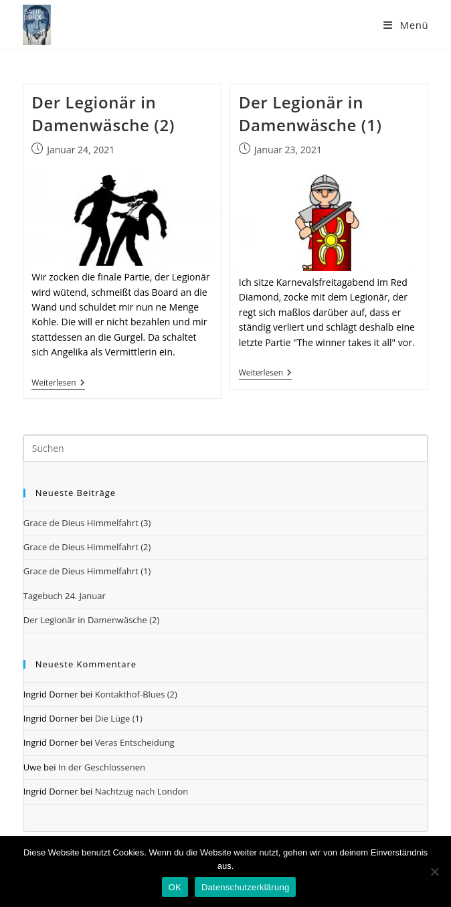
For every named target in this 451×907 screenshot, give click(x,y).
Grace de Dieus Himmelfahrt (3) (87, 523)
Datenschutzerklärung (245, 887)
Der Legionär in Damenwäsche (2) (103, 113)
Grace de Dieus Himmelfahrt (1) (87, 571)
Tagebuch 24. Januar (64, 596)
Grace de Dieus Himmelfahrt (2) (87, 547)
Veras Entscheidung (135, 742)
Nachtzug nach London (141, 791)
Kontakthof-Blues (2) (136, 694)
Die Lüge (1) (119, 718)
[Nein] (434, 871)
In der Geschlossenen (101, 767)
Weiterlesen (57, 384)
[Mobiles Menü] (405, 24)
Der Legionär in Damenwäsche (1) (310, 113)
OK (175, 887)
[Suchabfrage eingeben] (225, 448)
